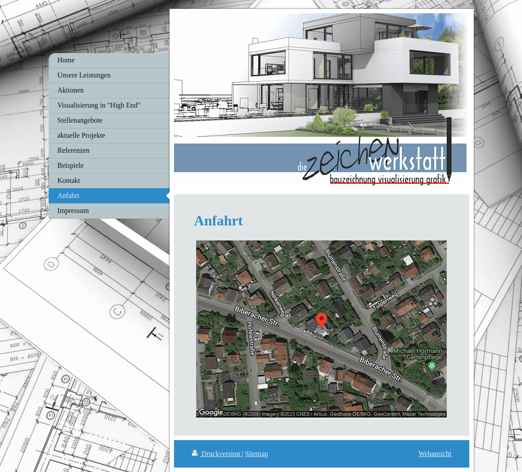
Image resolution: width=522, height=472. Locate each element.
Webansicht (434, 453)
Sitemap (256, 453)
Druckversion (217, 453)
